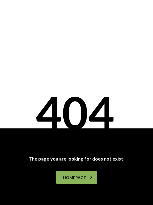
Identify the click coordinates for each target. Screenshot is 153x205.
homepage (77, 177)
